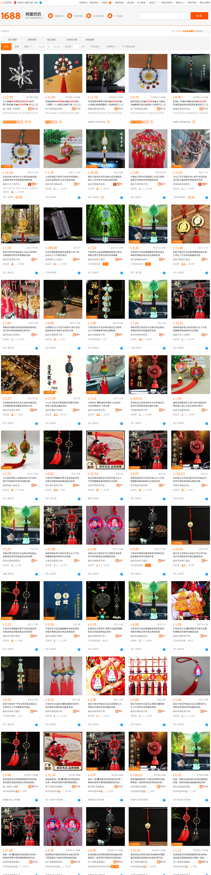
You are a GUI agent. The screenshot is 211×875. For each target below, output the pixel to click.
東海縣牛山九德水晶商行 (55, 259)
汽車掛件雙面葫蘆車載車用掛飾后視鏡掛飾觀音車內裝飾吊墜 (147, 555)
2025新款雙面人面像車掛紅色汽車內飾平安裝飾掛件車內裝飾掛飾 (20, 479)
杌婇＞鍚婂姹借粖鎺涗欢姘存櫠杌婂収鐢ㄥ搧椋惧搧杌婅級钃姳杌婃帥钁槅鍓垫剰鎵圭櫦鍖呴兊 (190, 781)
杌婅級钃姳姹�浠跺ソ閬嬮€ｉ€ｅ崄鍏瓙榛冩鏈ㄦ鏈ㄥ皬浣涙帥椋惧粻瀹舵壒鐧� (62, 103)
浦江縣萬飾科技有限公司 (140, 259)
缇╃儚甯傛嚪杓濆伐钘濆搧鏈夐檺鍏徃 (140, 862)
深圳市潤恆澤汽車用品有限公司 (97, 485)
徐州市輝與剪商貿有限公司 (140, 335)
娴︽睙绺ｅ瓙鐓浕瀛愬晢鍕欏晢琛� (12, 786)
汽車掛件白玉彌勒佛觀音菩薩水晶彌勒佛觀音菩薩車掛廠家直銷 (190, 630)
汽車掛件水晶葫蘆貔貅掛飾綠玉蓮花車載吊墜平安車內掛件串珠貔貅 (105, 253)
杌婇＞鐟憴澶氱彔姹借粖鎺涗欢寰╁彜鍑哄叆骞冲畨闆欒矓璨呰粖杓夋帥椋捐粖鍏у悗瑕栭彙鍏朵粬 (105, 781)
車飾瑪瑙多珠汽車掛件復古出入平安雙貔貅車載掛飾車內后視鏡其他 (147, 479)
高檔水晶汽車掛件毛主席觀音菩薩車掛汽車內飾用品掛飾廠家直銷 (105, 555)
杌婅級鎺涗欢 (192, 113)
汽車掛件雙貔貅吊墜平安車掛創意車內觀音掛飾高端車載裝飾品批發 (62, 479)
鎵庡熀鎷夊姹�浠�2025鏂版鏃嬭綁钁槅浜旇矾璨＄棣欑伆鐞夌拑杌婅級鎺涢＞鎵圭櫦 (147, 103)
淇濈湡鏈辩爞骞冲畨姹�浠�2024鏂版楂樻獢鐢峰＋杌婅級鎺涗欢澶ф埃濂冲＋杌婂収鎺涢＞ (105, 103)
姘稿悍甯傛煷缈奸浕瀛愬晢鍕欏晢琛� (12, 862)
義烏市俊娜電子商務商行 (97, 335)
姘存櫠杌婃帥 (28, 113)
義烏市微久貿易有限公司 (12, 335)
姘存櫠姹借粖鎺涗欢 (12, 113)
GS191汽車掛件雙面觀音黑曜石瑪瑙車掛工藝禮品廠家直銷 (62, 404)
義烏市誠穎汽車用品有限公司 (55, 636)
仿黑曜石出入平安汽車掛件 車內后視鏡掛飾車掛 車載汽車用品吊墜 (62, 329)
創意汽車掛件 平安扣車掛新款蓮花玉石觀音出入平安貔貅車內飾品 (20, 705)
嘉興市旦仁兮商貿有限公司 (182, 335)
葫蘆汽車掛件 (9, 188)
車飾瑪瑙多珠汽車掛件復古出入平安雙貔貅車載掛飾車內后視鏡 (190, 329)
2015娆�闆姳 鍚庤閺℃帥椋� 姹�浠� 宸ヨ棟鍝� (20, 103)
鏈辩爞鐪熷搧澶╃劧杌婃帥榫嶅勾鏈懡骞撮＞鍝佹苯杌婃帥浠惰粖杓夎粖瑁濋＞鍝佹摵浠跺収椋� (147, 781)
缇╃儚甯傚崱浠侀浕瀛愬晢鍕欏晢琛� (55, 109)
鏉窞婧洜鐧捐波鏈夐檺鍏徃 (97, 786)
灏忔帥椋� (50, 113)
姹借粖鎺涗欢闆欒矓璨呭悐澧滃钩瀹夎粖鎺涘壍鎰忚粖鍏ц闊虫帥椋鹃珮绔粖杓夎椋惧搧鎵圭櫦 (20, 781)
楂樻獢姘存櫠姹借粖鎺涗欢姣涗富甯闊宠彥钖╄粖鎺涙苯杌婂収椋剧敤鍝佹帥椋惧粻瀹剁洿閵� (62, 856)
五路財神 (33, 188)
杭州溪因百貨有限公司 (140, 485)
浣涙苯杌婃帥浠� (64, 113)
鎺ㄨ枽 (35, 105)
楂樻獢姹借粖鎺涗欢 (97, 113)
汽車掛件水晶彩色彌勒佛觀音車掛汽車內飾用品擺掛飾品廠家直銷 (62, 705)
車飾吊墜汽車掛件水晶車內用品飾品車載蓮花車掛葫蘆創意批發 (147, 329)
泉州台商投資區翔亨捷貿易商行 (12, 560)
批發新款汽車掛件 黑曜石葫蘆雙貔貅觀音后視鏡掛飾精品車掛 (105, 630)
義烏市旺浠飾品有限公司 (55, 184)
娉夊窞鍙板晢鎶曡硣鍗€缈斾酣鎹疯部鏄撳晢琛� (182, 786)
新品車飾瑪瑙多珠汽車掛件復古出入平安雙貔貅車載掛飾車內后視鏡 (105, 479)
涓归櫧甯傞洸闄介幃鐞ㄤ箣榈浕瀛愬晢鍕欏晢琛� (140, 786)
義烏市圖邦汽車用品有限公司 (55, 410)
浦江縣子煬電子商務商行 (55, 485)
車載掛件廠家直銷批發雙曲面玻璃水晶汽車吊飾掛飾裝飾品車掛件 (20, 329)
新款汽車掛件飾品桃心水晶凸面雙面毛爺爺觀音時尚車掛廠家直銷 (20, 253)
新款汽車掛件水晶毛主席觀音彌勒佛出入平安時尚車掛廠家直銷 (147, 705)
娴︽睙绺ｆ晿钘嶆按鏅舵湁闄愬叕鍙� (12, 109)
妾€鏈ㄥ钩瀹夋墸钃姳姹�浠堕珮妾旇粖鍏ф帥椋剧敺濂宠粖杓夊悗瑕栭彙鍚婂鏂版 (190, 103)
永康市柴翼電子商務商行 (55, 560)
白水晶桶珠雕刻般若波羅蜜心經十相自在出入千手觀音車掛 (62, 253)
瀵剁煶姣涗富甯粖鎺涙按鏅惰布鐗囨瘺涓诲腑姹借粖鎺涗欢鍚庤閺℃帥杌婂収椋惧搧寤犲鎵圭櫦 (147, 856)
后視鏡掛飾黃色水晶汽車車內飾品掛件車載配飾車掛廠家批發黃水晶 (20, 404)
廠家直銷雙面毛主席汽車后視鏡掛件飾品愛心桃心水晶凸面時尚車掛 (190, 404)
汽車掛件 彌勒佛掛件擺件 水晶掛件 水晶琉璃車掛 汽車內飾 (104, 404)
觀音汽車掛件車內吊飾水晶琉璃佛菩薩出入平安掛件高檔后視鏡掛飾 (105, 178)
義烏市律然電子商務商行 (140, 184)
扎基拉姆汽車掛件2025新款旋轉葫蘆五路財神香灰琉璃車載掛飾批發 (20, 178)
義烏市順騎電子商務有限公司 (55, 335)
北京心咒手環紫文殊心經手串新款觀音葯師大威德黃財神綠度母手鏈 (190, 178)
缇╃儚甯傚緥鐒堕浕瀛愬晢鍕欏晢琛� (55, 862)
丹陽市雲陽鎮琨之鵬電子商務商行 (182, 485)
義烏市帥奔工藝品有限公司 (97, 259)
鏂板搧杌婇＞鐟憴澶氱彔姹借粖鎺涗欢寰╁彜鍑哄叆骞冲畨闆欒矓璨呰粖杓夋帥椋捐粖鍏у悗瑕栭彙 (62, 781)
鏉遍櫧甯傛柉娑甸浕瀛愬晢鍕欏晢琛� (97, 109)
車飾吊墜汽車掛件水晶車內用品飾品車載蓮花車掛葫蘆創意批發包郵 (20, 555)
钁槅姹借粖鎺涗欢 (139, 113)
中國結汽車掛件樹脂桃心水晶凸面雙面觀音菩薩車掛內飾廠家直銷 (147, 178)
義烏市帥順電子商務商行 (97, 410)
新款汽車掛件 (22, 188)
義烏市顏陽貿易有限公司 (97, 184)
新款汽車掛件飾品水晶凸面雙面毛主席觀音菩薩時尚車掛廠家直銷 (105, 705)
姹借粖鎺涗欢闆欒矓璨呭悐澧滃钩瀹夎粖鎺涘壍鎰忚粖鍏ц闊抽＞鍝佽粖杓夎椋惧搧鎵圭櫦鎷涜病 (190, 856)
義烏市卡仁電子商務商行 (12, 184)
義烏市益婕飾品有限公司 (182, 410)
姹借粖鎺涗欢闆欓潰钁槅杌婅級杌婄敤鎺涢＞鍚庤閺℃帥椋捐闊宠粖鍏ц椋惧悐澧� (105, 856)
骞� (34, 108)
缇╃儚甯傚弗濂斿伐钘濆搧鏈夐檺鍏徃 (97, 862)
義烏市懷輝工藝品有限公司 (182, 259)
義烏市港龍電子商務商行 (12, 259)
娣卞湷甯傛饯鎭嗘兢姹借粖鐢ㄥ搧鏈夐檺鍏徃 (55, 786)
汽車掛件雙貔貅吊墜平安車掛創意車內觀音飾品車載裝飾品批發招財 (20, 630)
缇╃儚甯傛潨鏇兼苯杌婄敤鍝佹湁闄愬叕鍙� (182, 862)
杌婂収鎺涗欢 (179, 113)
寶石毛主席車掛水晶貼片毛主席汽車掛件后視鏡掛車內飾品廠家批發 (190, 555)
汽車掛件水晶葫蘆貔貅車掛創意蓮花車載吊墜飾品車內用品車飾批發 (147, 253)
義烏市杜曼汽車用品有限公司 (12, 410)
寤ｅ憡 (77, 105)
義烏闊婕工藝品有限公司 (12, 485)
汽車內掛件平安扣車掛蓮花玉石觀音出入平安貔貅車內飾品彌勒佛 (105, 329)
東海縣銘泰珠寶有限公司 (182, 184)
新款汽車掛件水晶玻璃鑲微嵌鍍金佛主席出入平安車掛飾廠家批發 (190, 253)
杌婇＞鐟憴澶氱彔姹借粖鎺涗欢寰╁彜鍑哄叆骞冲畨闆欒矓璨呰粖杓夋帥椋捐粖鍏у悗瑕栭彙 (20, 856)
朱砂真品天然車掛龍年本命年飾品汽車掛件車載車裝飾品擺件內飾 (147, 404)
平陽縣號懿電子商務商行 (140, 410)
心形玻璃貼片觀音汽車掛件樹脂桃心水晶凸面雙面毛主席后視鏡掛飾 (62, 178)
